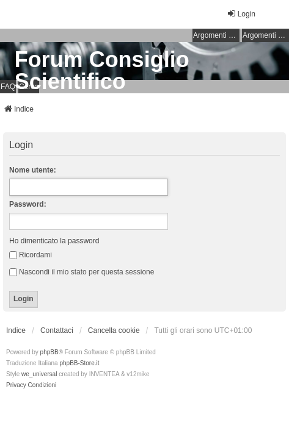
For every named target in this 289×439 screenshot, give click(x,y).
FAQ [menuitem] (8, 86)
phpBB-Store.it (79, 363)
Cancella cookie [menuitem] (114, 330)
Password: (27, 204)
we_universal (39, 374)
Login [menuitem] (241, 13)
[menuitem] (16, 385)
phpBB (49, 352)
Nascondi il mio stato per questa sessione (81, 272)
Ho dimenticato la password (54, 241)
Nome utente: (32, 170)
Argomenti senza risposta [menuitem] (216, 35)
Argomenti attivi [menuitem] (266, 35)
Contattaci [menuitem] (56, 330)
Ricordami (30, 255)
